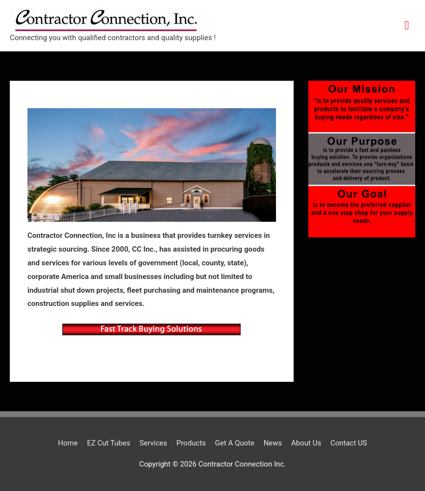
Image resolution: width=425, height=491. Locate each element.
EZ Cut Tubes (108, 443)
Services (153, 443)
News (273, 443)
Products (191, 443)
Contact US (348, 443)
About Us (306, 443)
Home (67, 443)
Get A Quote (234, 443)
